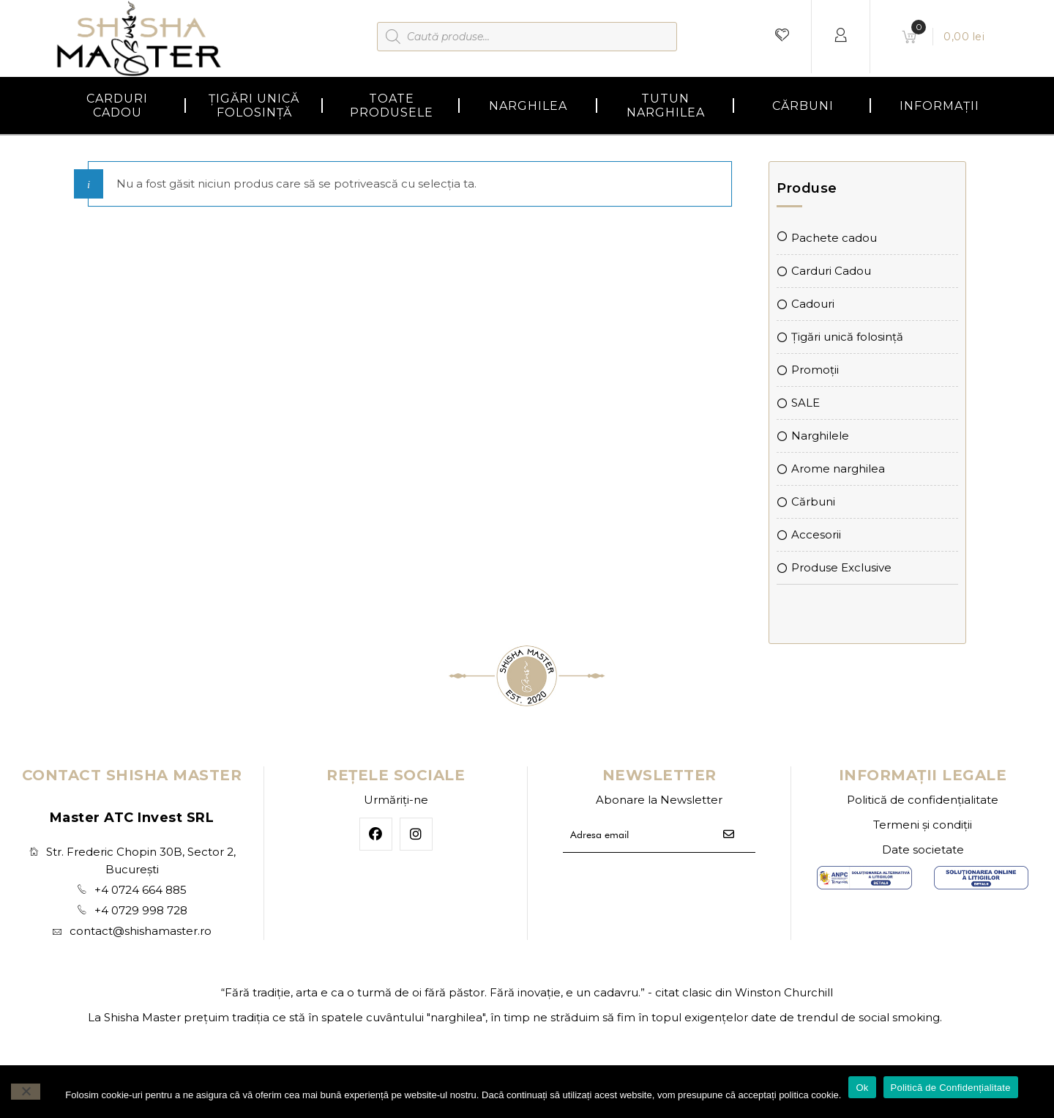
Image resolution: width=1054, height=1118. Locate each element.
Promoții (815, 370)
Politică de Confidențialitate (951, 1087)
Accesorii (816, 534)
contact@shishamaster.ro (141, 931)
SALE (805, 403)
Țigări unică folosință (847, 337)
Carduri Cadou (831, 271)
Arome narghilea (838, 468)
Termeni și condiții (922, 825)
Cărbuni (813, 501)
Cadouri (812, 304)
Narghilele (820, 436)
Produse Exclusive (841, 567)
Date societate (923, 849)
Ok (862, 1087)
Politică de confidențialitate (922, 800)
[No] (25, 1092)
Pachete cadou (834, 238)
